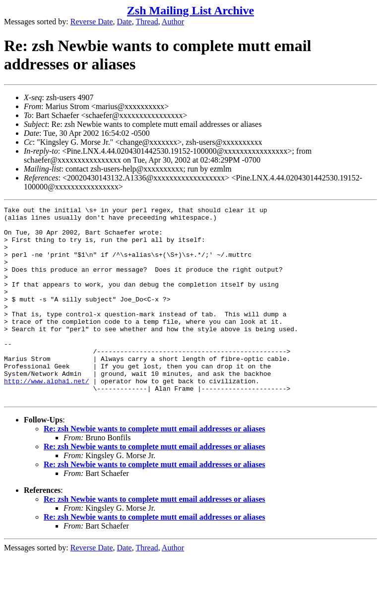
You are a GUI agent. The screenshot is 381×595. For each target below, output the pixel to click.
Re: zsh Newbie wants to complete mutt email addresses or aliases (154, 467)
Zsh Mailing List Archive (190, 10)
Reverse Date (91, 21)
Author (173, 21)
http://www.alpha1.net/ (46, 416)
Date (124, 21)
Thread (146, 21)
